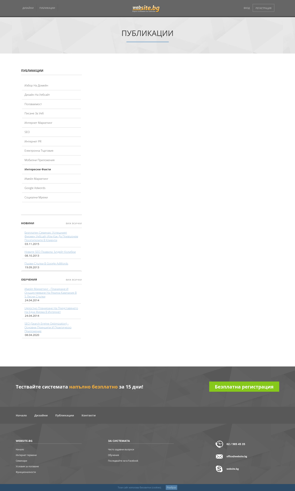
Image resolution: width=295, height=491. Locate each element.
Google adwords (34, 188)
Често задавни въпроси (121, 449)
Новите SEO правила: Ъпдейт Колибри (50, 252)
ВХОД (247, 8)
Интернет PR (32, 141)
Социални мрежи (36, 197)
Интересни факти (37, 169)
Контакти (88, 415)
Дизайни (41, 415)
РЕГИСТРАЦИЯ (263, 8)
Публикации (64, 415)
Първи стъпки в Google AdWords (46, 263)
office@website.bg (237, 456)
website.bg (233, 468)
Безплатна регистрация (244, 386)
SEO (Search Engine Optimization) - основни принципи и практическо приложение (47, 327)
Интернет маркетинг (38, 123)
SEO (27, 132)
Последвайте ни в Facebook (123, 460)
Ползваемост (33, 104)
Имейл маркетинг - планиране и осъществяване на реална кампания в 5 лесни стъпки (50, 292)
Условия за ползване (27, 466)
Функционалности (26, 472)
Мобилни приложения (39, 160)
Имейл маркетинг (36, 178)
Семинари (21, 460)
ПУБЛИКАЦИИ (47, 8)
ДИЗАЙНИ (28, 8)
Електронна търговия (38, 150)
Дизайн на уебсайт (37, 94)
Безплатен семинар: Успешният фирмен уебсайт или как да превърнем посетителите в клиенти (51, 236)
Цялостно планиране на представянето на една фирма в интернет (51, 310)
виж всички (74, 223)
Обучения (113, 455)
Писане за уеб (34, 113)
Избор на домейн (36, 85)
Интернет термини (26, 455)
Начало (21, 415)
